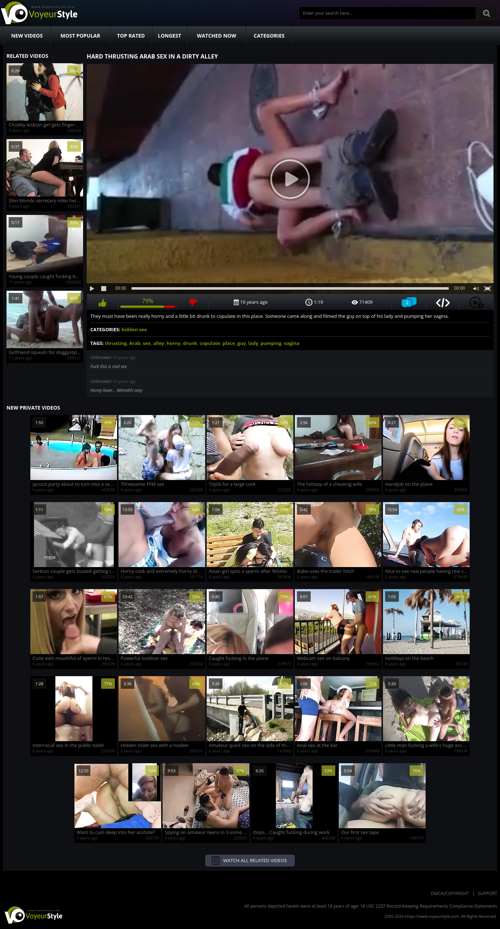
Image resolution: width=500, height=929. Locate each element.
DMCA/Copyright (450, 893)
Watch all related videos (255, 860)
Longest (169, 35)
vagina (291, 343)
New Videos (27, 35)
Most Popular (80, 35)
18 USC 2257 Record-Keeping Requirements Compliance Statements (428, 906)
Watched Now (216, 35)
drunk (190, 343)
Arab (135, 343)
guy (241, 343)
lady (253, 343)
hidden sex (134, 329)
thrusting (116, 343)
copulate (210, 343)
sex (147, 343)
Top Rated (131, 35)
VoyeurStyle (32, 914)
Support (487, 893)
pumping (270, 343)
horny (173, 343)
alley (158, 343)
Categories (269, 35)
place (229, 343)
